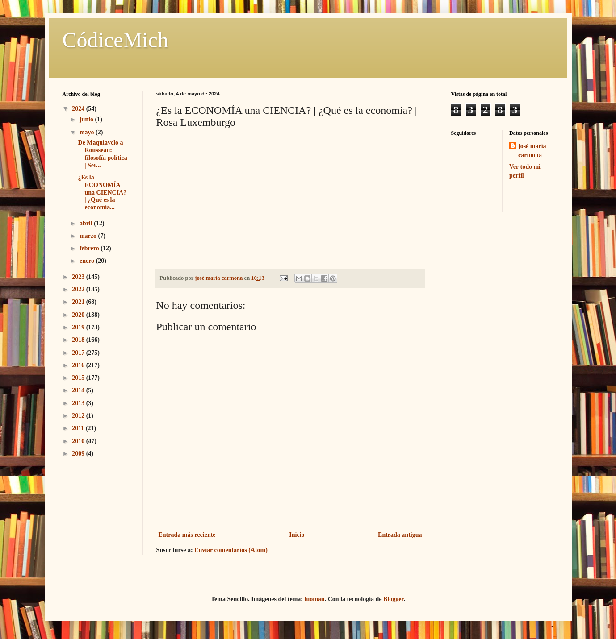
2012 (79, 415)
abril (87, 223)
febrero (90, 248)
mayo (88, 132)
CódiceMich (115, 40)
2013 (79, 403)
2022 (79, 289)
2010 (79, 441)
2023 (79, 277)
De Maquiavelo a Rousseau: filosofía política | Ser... (102, 153)
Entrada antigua (400, 534)
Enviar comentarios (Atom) (231, 550)
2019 (79, 327)
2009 (79, 453)
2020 (79, 314)
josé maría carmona (532, 150)
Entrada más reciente (187, 534)
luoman (315, 599)
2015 (79, 377)
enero (88, 260)
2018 (79, 339)
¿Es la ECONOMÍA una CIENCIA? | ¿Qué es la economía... (102, 192)
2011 (79, 428)
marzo (89, 235)
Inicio (296, 534)
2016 (79, 365)
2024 (79, 108)
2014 (79, 390)
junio (87, 119)
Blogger (393, 599)
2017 (79, 352)
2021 (79, 302)
